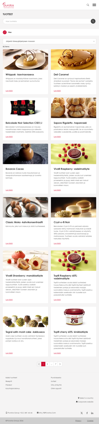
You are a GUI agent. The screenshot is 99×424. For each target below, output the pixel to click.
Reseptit (9, 381)
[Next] (60, 364)
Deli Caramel (61, 74)
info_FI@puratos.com (46, 412)
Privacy (78, 420)
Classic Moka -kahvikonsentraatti (24, 222)
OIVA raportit (56, 388)
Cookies (90, 420)
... (51, 364)
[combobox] (49, 21)
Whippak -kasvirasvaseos (20, 74)
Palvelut (9, 385)
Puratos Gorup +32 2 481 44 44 (19, 412)
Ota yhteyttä (56, 385)
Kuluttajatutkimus (13, 388)
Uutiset (53, 381)
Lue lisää (9, 90)
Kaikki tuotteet (11, 377)
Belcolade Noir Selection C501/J (24, 122)
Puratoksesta (56, 377)
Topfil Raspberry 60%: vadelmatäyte (65, 277)
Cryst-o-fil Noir (62, 222)
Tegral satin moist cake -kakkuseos (25, 332)
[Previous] (39, 364)
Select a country (85, 398)
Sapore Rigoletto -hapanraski (70, 122)
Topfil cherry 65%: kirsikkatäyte (71, 332)
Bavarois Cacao (15, 168)
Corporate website (84, 402)
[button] (49, 32)
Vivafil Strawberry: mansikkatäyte (24, 275)
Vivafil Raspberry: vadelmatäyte (72, 168)
